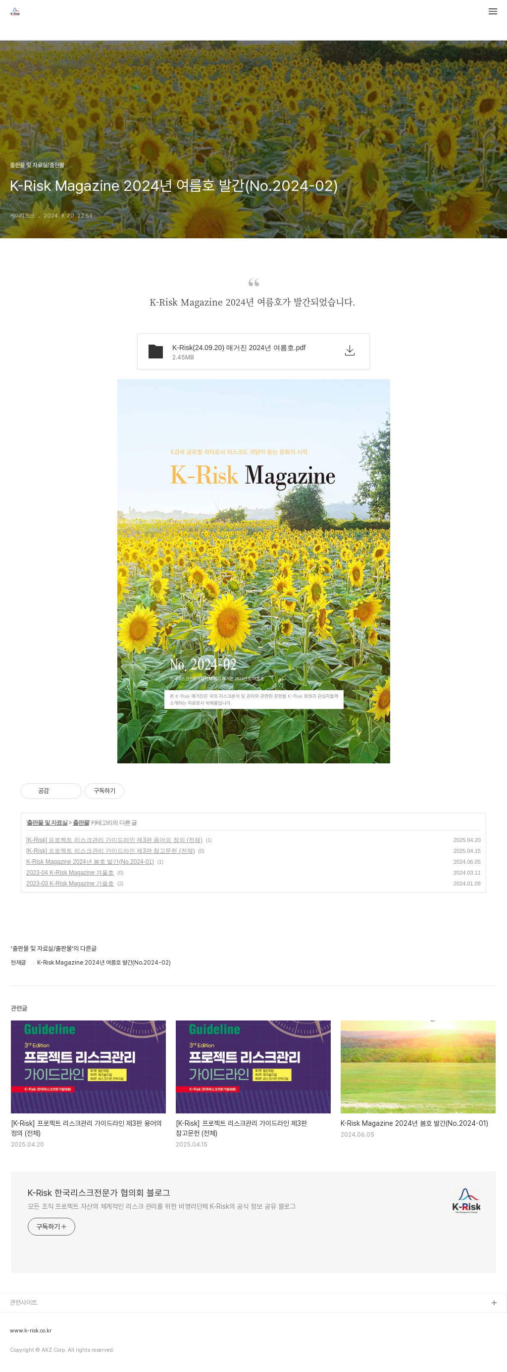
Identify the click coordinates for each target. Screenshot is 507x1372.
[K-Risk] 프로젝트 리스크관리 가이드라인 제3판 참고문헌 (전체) (110, 850)
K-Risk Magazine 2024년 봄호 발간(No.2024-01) (90, 861)
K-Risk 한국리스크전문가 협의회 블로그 (99, 1193)
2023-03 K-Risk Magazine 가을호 (70, 883)
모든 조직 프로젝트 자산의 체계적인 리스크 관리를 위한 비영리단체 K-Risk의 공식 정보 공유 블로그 (162, 1206)
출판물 (81, 822)
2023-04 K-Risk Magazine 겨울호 (70, 872)
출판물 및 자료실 (47, 822)
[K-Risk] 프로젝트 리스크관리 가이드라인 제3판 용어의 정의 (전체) (114, 840)
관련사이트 (23, 1302)
